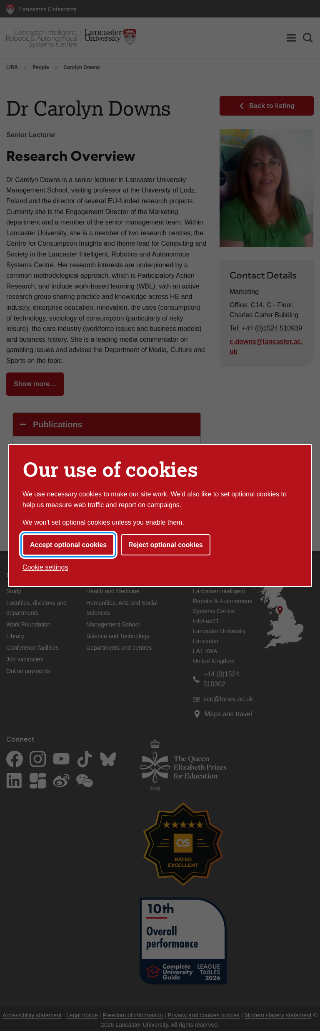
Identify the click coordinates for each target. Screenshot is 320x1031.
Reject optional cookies (165, 544)
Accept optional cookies (68, 544)
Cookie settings (45, 567)
